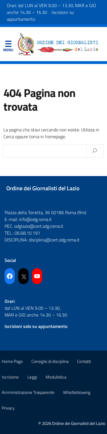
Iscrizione (10, 377)
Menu (8, 45)
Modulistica (56, 377)
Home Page (12, 361)
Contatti (84, 361)
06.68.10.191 (27, 233)
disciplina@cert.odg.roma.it (54, 239)
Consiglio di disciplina (49, 361)
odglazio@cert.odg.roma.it (38, 226)
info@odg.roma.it (35, 219)
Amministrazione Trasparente (28, 392)
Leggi (32, 377)
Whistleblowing (76, 392)
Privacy (8, 408)
